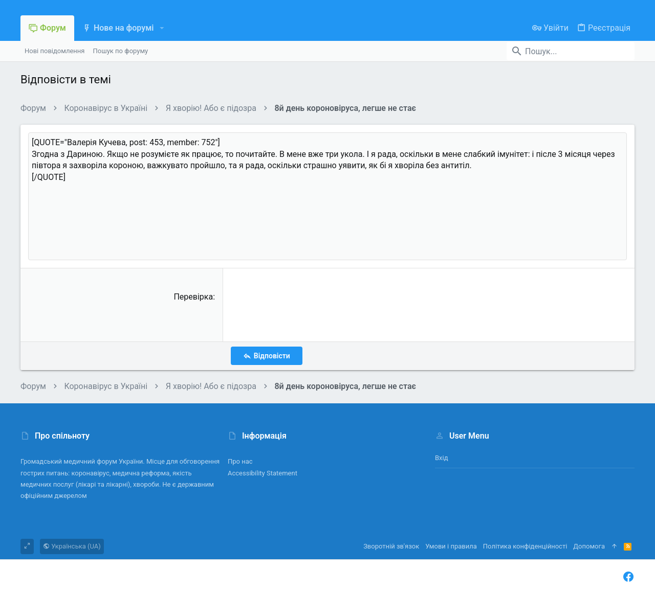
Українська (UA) (72, 546)
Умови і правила (451, 546)
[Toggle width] (27, 546)
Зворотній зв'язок (391, 546)
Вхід (441, 458)
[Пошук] (571, 51)
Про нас (240, 461)
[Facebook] (628, 576)
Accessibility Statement (262, 473)
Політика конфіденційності (525, 546)
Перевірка (193, 297)
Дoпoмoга (589, 546)
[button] (161, 28)
